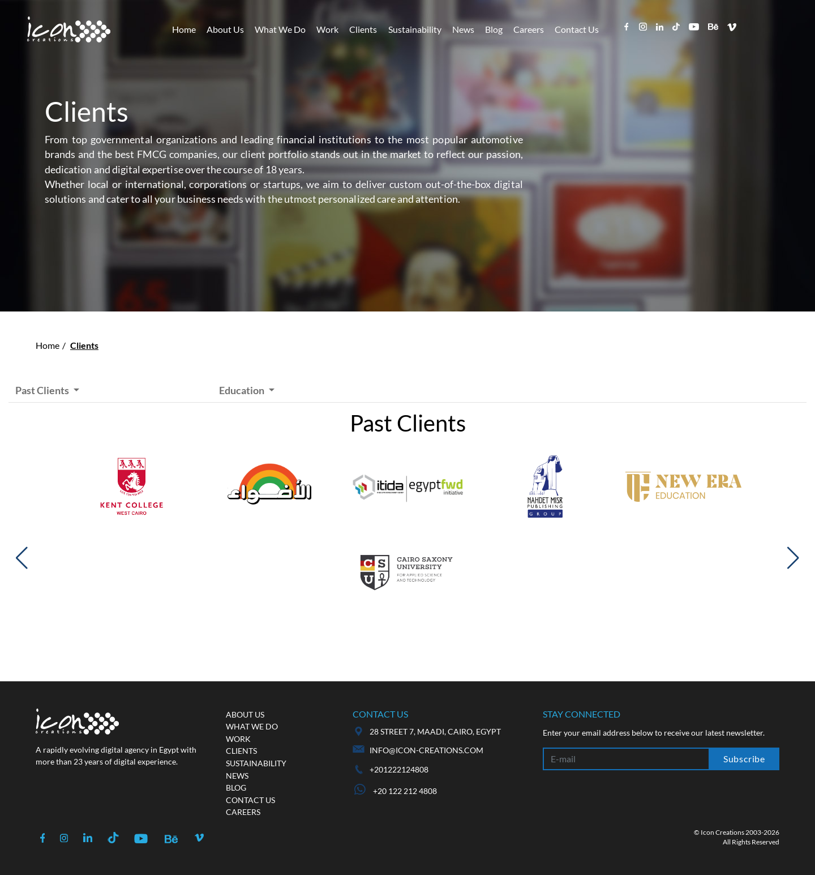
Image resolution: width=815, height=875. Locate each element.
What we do (252, 726)
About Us (225, 29)
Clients (363, 29)
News (463, 29)
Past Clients (43, 390)
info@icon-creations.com (426, 750)
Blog (494, 29)
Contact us (250, 800)
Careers (528, 29)
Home (184, 29)
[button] (21, 557)
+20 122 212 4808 (395, 791)
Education (242, 390)
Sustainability (414, 29)
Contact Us (577, 29)
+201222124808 (399, 769)
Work (327, 29)
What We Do (280, 29)
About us (245, 714)
